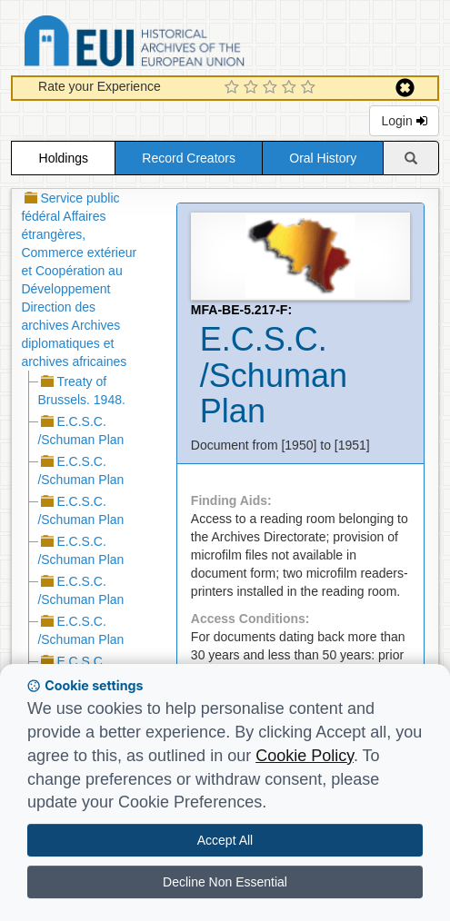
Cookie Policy (304, 756)
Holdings (63, 158)
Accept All (225, 840)
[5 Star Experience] (310, 88)
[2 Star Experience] (253, 88)
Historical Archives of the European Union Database (185, 44)
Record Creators (188, 158)
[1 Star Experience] (234, 88)
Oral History (322, 158)
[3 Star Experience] (272, 88)
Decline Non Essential (225, 882)
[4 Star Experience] (291, 88)
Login (403, 121)
